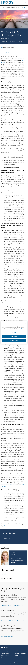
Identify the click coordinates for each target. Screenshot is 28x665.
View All (3, 574)
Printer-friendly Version (7, 47)
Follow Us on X (20, 621)
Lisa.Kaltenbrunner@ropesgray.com (17, 560)
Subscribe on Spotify (19, 605)
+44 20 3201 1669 (18, 556)
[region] (14, 332)
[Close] (25, 323)
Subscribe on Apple (6, 605)
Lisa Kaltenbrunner (10, 53)
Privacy (17, 655)
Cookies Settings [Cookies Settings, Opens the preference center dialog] (14, 332)
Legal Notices (5, 655)
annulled (20, 58)
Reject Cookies (14, 336)
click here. (22, 328)
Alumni (17, 651)
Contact (3, 658)
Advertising (4, 651)
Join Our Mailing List (7, 636)
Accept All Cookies (14, 340)
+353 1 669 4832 (18, 558)
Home (3, 7)
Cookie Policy (5, 653)
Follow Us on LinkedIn (7, 621)
